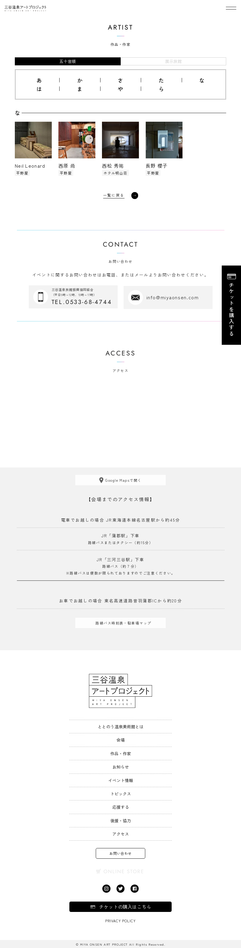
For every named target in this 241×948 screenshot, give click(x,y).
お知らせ (120, 766)
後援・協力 (120, 820)
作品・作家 (120, 753)
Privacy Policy (120, 920)
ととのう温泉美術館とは (120, 726)
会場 (120, 739)
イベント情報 (120, 779)
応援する (120, 806)
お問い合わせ (120, 852)
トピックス (120, 793)
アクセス (120, 833)
